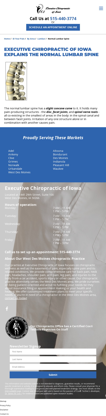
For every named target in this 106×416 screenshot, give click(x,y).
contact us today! (16, 298)
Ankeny (13, 154)
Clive (11, 158)
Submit (53, 374)
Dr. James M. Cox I (13, 393)
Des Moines (60, 158)
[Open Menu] (101, 8)
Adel (11, 151)
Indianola (59, 161)
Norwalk (13, 165)
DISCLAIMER (10, 391)
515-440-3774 (63, 18)
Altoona (58, 151)
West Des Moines (19, 172)
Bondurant (60, 154)
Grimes (13, 161)
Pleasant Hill (61, 165)
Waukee (58, 169)
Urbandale (15, 169)
